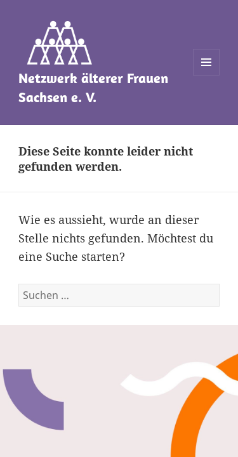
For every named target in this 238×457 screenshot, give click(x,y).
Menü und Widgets (207, 75)
